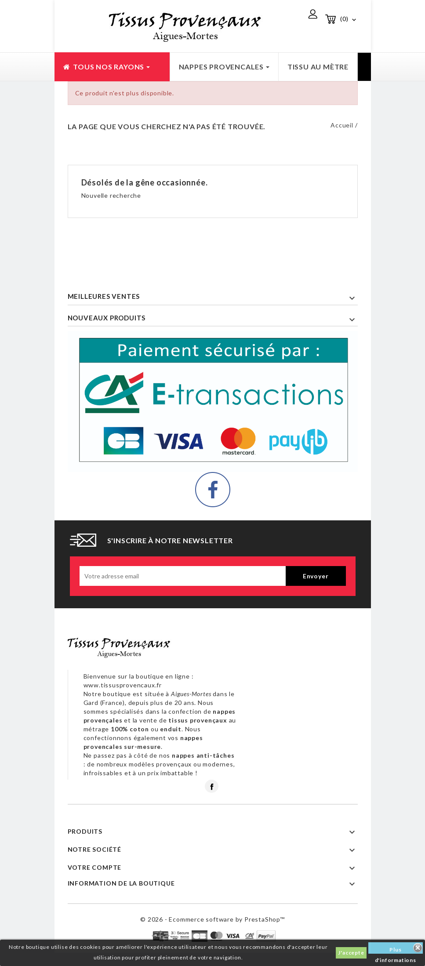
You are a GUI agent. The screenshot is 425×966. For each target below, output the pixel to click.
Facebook (211, 786)
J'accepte (351, 952)
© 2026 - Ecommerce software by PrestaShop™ (212, 919)
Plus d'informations (395, 950)
